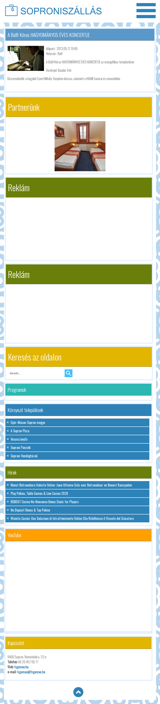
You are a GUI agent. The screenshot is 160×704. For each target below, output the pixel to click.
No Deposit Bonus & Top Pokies (30, 510)
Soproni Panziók (21, 447)
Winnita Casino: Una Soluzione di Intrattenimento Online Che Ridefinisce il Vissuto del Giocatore (72, 518)
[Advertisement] (79, 226)
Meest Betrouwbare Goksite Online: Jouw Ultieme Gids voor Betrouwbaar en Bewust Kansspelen (71, 485)
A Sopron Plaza (20, 430)
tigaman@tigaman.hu (31, 671)
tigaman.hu (21, 666)
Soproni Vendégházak (24, 455)
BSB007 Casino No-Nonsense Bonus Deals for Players (45, 501)
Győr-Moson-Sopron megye (28, 422)
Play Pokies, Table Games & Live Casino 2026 (39, 493)
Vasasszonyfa (19, 439)
